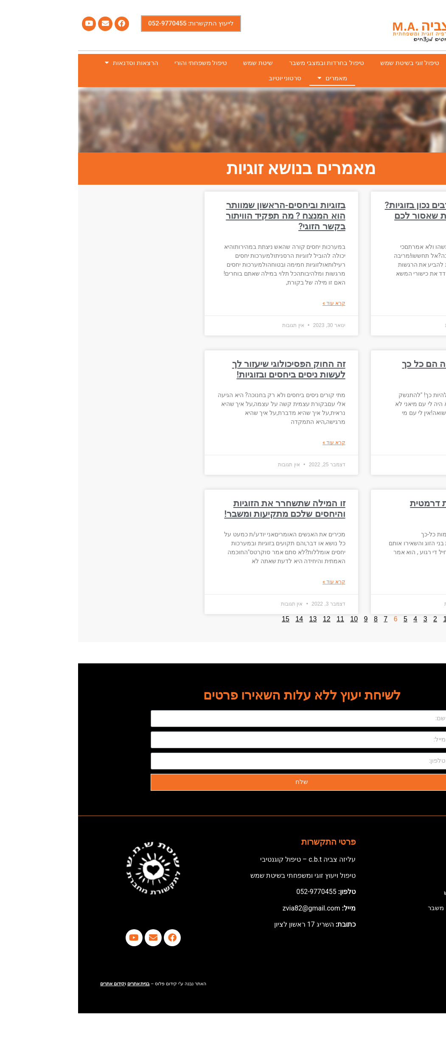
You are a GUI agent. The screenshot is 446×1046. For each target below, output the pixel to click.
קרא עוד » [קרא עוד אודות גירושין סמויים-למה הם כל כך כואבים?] (421, 442)
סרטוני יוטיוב (207, 78)
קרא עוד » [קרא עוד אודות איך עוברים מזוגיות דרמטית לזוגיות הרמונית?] (421, 582)
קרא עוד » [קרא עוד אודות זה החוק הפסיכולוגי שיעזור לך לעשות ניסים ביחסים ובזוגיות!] (255, 442)
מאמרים (254, 77)
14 (221, 619)
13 (235, 619)
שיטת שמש (180, 63)
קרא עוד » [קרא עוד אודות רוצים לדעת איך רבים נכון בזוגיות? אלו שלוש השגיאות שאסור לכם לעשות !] (421, 294)
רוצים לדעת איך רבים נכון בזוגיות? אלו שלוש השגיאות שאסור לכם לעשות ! (370, 215)
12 (248, 619)
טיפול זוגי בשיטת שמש (331, 63)
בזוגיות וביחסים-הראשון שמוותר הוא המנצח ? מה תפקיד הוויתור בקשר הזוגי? (207, 215)
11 (262, 619)
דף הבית (421, 63)
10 (276, 619)
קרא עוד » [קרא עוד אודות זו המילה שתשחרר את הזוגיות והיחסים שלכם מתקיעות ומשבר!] (255, 582)
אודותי (385, 63)
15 (207, 619)
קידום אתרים (34, 984)
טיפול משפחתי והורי (122, 63)
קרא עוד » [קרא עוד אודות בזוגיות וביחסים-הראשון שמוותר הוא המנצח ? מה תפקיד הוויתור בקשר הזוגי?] (255, 303)
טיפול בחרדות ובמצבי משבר (248, 63)
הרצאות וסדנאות (53, 62)
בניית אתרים (60, 984)
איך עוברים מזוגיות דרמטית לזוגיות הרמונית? (382, 508)
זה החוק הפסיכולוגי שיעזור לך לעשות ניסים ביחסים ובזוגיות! (210, 369)
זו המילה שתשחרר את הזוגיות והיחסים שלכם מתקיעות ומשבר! (206, 508)
